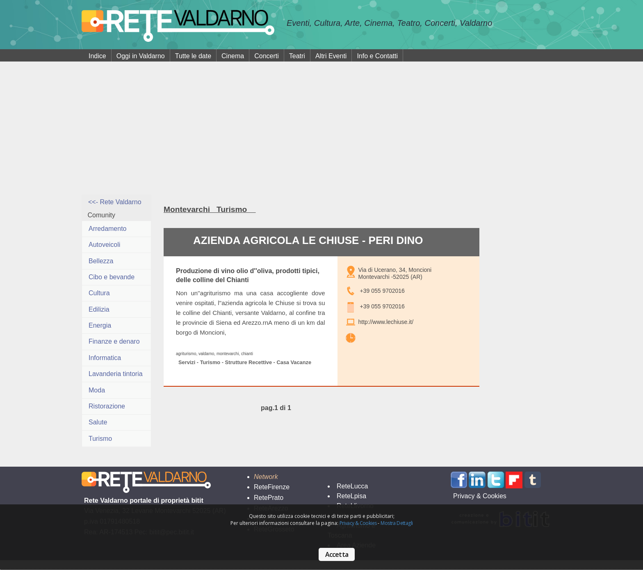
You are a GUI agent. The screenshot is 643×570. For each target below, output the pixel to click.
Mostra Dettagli (397, 523)
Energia (100, 325)
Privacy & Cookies (358, 523)
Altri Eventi (331, 55)
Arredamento (108, 228)
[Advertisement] (321, 132)
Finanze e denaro (114, 341)
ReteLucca (352, 486)
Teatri (297, 55)
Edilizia (99, 309)
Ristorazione (107, 406)
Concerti (266, 55)
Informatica (105, 357)
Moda (97, 390)
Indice (97, 55)
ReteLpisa (351, 495)
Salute (98, 422)
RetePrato (268, 497)
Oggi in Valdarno (140, 55)
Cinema (232, 55)
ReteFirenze (272, 486)
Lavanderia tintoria (116, 373)
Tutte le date (193, 55)
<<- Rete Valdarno (114, 201)
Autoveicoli (104, 244)
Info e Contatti (377, 55)
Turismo (100, 438)
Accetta (336, 554)
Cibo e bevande (112, 277)
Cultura (99, 293)
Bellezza (101, 261)
